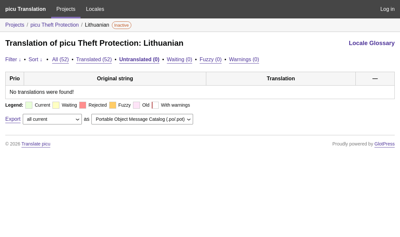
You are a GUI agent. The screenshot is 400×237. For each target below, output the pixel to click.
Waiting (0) (179, 59)
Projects (66, 9)
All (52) (60, 59)
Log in (387, 9)
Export (12, 119)
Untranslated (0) (139, 59)
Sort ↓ (36, 59)
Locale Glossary (372, 43)
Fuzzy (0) (211, 59)
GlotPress (385, 143)
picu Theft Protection (54, 25)
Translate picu (35, 143)
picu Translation (25, 9)
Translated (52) (94, 59)
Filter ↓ (13, 59)
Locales (95, 9)
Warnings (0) (244, 59)
